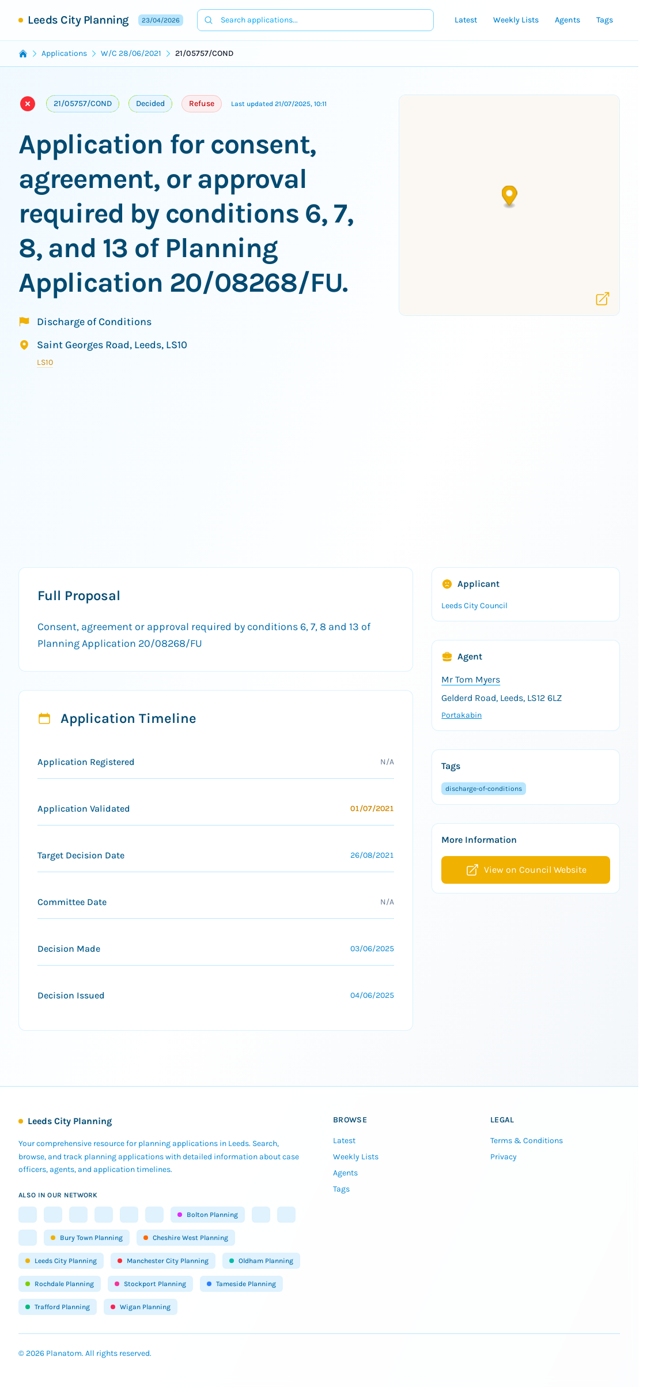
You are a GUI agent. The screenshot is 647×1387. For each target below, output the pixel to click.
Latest (466, 20)
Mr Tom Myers (470, 679)
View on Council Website (526, 870)
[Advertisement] (323, 477)
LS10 (45, 362)
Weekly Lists (516, 20)
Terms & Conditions (526, 1140)
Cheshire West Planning (185, 1238)
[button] (509, 197)
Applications (64, 53)
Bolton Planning (207, 1215)
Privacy (503, 1157)
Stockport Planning (150, 1284)
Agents (567, 20)
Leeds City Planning (78, 20)
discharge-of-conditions (483, 789)
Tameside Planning (241, 1284)
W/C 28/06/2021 (131, 53)
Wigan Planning (141, 1307)
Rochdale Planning (59, 1284)
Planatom (64, 1353)
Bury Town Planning (87, 1238)
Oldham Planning (261, 1261)
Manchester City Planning (163, 1261)
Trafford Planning (57, 1307)
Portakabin (461, 715)
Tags (604, 20)
